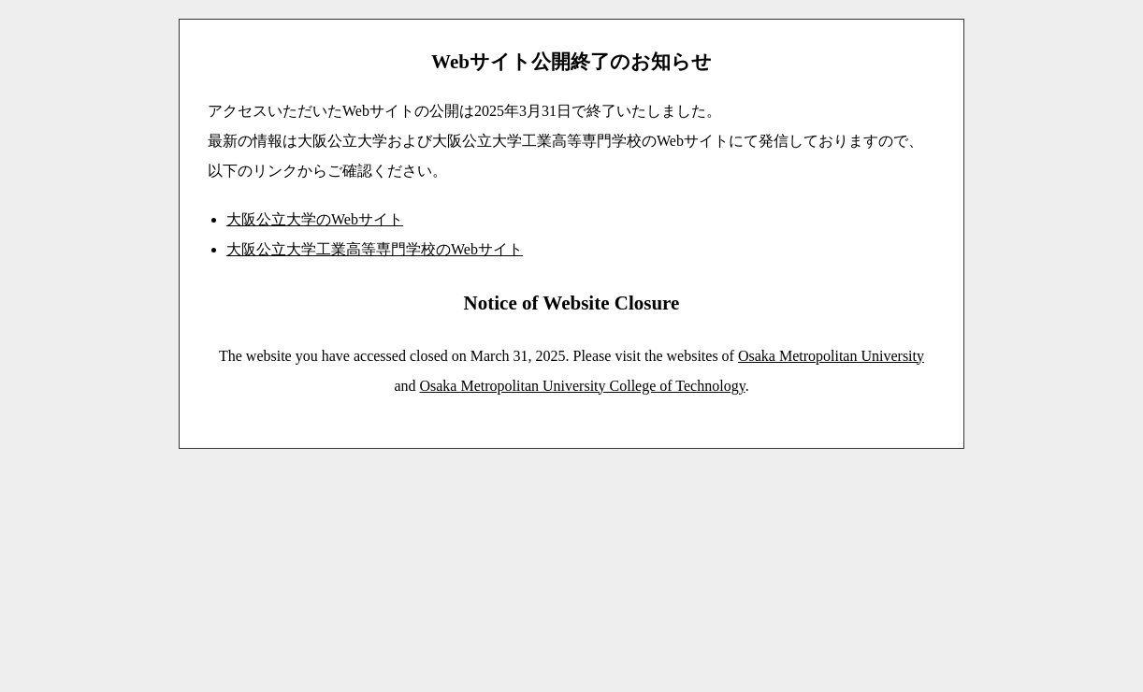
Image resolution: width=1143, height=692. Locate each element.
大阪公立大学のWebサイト (314, 219)
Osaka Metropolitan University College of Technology (582, 386)
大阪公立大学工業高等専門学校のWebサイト (374, 249)
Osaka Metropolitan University (831, 356)
